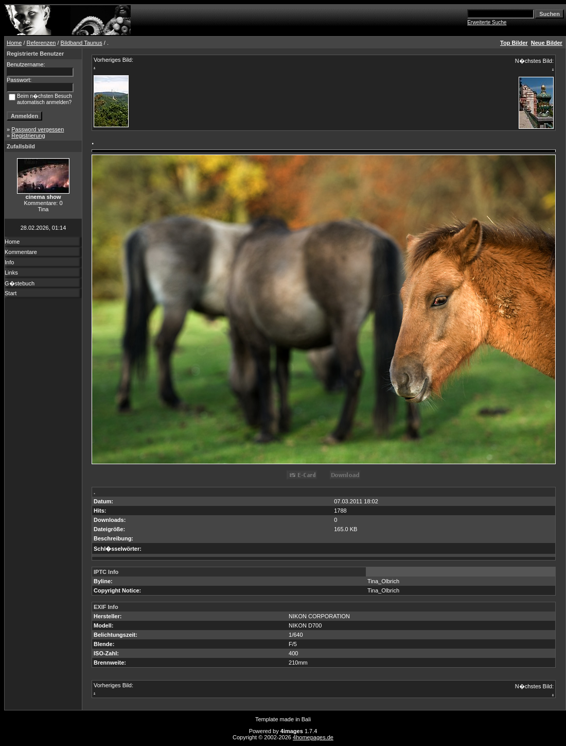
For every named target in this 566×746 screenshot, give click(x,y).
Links (11, 272)
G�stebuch (19, 283)
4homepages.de (313, 737)
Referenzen (41, 43)
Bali (306, 719)
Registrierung (28, 135)
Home (14, 43)
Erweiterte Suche (486, 22)
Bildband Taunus (81, 43)
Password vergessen (37, 129)
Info (9, 262)
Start (10, 293)
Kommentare (21, 252)
